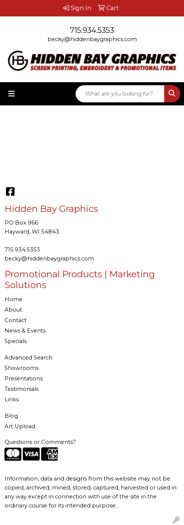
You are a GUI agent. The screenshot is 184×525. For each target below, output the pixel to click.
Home (13, 299)
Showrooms (21, 368)
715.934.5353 (92, 30)
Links (11, 399)
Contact (15, 320)
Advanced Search (28, 357)
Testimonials (21, 389)
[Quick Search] (120, 93)
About (13, 309)
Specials (15, 341)
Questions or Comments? (40, 442)
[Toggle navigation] (11, 94)
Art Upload (19, 426)
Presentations (23, 378)
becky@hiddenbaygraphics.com (92, 39)
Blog (11, 416)
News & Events (25, 330)
